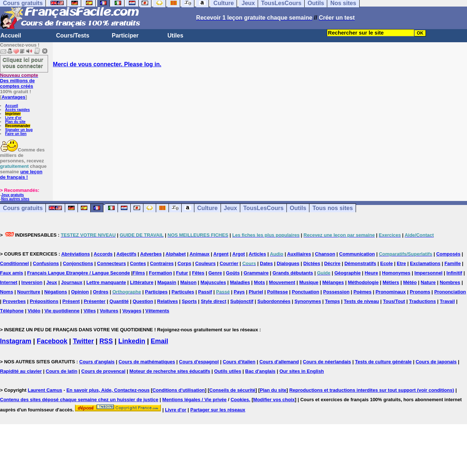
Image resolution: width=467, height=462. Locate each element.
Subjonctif (242, 301)
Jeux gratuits (12, 195)
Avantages (13, 97)
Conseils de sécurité (232, 390)
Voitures (109, 310)
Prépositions (44, 301)
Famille (452, 263)
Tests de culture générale (383, 361)
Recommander (17, 126)
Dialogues (288, 263)
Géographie (348, 273)
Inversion (32, 282)
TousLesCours (263, 208)
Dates (266, 263)
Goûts (233, 273)
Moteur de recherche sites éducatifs (170, 371)
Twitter (83, 341)
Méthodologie (363, 282)
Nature (428, 282)
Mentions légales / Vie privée (194, 399)
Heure (371, 273)
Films (138, 273)
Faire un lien (16, 134)
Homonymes (396, 273)
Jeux (230, 208)
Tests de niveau (361, 301)
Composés (448, 254)
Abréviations (75, 254)
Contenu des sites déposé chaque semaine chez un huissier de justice (79, 399)
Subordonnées (273, 301)
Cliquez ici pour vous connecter (23, 62)
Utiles (175, 35)
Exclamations (425, 263)
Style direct (213, 301)
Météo (410, 282)
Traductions (422, 301)
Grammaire (256, 273)
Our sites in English (302, 371)
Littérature (141, 282)
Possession (336, 292)
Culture (207, 208)
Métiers (391, 282)
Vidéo (34, 310)
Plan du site (15, 122)
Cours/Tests (72, 35)
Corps (184, 263)
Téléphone (12, 310)
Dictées (311, 263)
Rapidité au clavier (21, 371)
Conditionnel (14, 263)
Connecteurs (111, 263)
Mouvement (282, 282)
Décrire (332, 263)
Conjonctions (78, 263)
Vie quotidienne (62, 310)
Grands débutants (293, 273)
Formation (160, 273)
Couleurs (205, 263)
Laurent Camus (45, 390)
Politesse (277, 292)
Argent (221, 254)
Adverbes (151, 254)
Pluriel (256, 292)
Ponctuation (305, 292)
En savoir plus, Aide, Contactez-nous (108, 390)
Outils (298, 208)
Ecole (386, 263)
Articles (257, 254)
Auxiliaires (299, 254)
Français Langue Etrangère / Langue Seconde (78, 273)
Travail (447, 301)
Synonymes (307, 301)
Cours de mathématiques (147, 361)
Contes (138, 263)
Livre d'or (13, 118)
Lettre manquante (106, 282)
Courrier (228, 263)
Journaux (72, 282)
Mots (259, 282)
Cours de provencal (103, 371)
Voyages (132, 310)
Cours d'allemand (279, 361)
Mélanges (333, 282)
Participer (125, 35)
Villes (89, 310)
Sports (189, 301)
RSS (106, 341)
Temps (332, 301)
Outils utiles (227, 371)
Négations (55, 292)
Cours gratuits (23, 208)
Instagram (15, 341)
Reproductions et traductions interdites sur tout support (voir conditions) (371, 390)
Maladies (240, 282)
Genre (215, 273)
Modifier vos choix (274, 399)
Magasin (166, 282)
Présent (71, 301)
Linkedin (131, 341)
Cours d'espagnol (199, 361)
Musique (308, 282)
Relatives (167, 301)
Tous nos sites (332, 208)
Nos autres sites (15, 199)
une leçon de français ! (21, 174)
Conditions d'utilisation (179, 390)
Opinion (80, 292)
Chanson (325, 254)
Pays (239, 292)
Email (159, 341)
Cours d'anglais (97, 361)
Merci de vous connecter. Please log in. (107, 64)
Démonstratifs (360, 263)
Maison (188, 282)
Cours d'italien (239, 361)
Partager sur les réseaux (217, 409)
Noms (6, 292)
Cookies (239, 399)
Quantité (119, 301)
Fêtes (198, 273)
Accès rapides (17, 110)
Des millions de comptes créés (19, 80)
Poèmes (362, 292)
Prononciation (450, 292)
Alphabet (176, 254)
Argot (238, 254)
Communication (357, 254)
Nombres (450, 282)
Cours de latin (62, 371)
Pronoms (420, 292)
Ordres (100, 292)
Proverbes (14, 301)
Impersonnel (428, 273)
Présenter (95, 301)
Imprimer (13, 114)
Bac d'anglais (260, 371)
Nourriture (28, 292)
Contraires (162, 263)
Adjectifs (126, 254)
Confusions (46, 263)
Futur (182, 273)
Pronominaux (391, 292)
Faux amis (11, 273)
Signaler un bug (19, 130)
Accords (103, 254)
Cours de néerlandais (327, 361)
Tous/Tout (394, 301)
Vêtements (157, 310)
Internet (8, 282)
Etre (401, 263)
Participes (156, 292)
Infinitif (454, 273)
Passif (205, 292)
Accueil (10, 35)
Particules (182, 292)
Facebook (52, 341)
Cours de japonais (436, 361)
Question (142, 301)
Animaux (200, 254)
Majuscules (213, 282)
